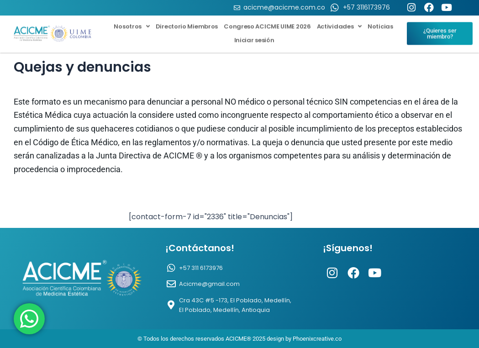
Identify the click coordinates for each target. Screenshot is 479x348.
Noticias (380, 22)
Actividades (339, 23)
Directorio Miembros (187, 22)
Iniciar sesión (254, 36)
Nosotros (131, 23)
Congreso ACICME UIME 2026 (267, 22)
